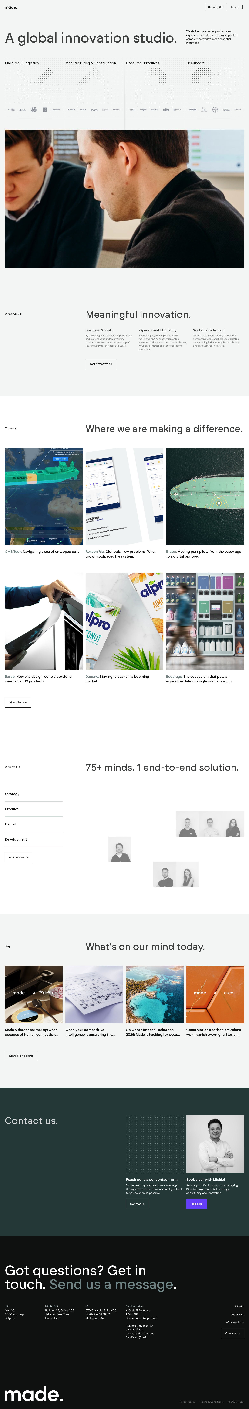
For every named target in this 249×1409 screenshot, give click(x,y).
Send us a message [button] (111, 1284)
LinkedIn (239, 1306)
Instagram (238, 1314)
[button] (237, 7)
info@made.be (235, 1322)
